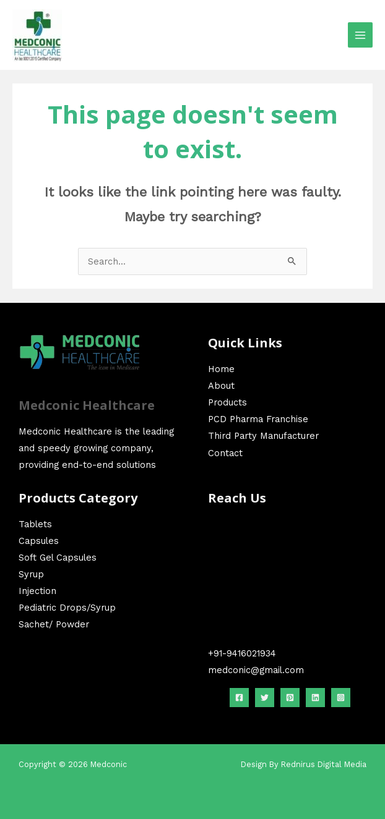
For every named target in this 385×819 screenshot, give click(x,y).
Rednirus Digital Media (323, 764)
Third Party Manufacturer (263, 435)
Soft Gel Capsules (58, 557)
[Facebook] (239, 697)
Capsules (39, 540)
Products (227, 402)
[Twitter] (264, 697)
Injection (37, 590)
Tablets (35, 524)
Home (221, 369)
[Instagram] (340, 697)
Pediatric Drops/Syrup (67, 607)
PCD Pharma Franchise (258, 419)
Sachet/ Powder (54, 624)
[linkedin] (315, 697)
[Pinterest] (290, 697)
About (221, 385)
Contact (225, 453)
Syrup (31, 574)
